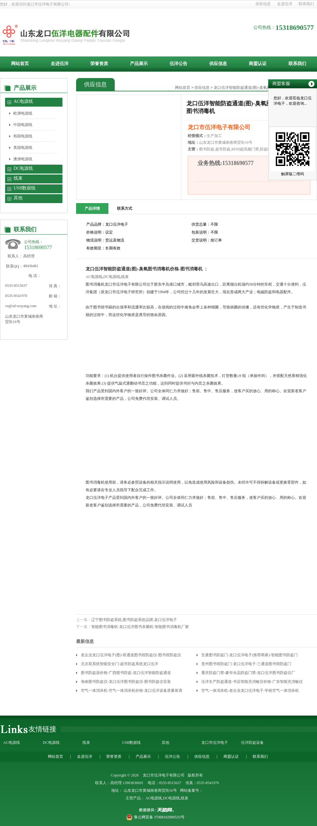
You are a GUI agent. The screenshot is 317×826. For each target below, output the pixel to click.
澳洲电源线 (22, 159)
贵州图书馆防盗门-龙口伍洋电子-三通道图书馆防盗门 (246, 664)
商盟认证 (258, 63)
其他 (18, 197)
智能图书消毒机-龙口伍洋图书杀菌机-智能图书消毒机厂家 (140, 626)
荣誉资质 (99, 63)
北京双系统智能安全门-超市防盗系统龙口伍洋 (119, 664)
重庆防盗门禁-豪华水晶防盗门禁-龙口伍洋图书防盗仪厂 (248, 673)
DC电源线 (23, 168)
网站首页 (20, 63)
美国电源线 (22, 147)
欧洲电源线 (22, 113)
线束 (18, 178)
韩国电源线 (22, 136)
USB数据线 (25, 188)
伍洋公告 (178, 63)
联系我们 (306, 4)
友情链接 (42, 729)
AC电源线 (23, 101)
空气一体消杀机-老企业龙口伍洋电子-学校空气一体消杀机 (250, 690)
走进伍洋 (284, 4)
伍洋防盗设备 (252, 742)
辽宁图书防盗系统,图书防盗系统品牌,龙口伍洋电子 (134, 620)
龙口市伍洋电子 (214, 742)
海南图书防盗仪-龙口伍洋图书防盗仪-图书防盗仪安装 (126, 681)
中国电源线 (22, 124)
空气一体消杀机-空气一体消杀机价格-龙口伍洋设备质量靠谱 (131, 690)
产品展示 (139, 63)
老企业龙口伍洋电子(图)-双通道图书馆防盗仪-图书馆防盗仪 (131, 655)
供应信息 (263, 4)
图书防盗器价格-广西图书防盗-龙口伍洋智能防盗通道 (126, 673)
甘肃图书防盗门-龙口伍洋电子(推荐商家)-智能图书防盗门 (249, 655)
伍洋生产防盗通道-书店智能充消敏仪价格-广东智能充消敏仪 (252, 681)
